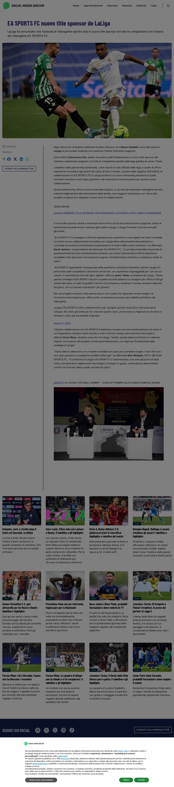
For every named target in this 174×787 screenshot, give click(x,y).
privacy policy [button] (123, 751)
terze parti (65, 759)
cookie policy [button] (62, 756)
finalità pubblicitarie (40, 764)
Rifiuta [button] (126, 780)
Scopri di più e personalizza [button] (41, 780)
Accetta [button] (141, 780)
